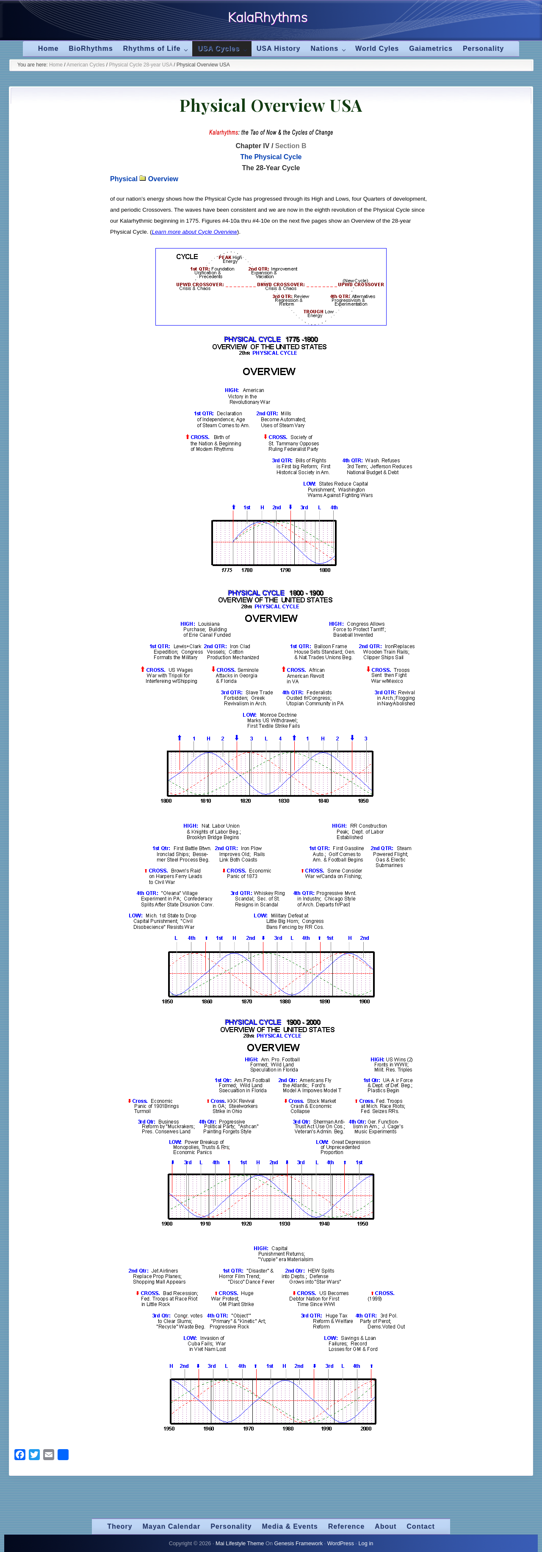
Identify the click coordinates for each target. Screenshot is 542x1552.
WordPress (340, 1543)
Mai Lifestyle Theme (240, 1543)
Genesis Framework (298, 1543)
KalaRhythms (267, 17)
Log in (365, 1543)
